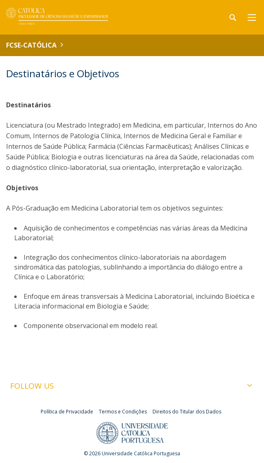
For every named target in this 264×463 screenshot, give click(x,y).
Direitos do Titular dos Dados (187, 411)
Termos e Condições (123, 411)
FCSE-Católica (31, 45)
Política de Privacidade (67, 411)
